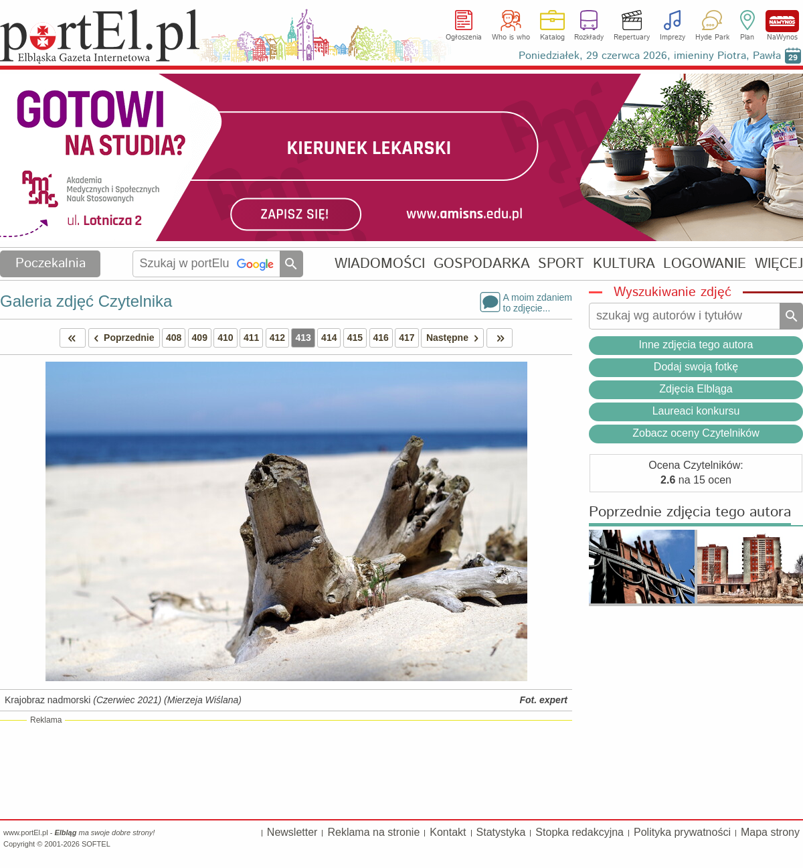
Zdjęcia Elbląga (695, 388)
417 (406, 337)
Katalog (552, 37)
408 (173, 337)
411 (251, 337)
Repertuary (632, 37)
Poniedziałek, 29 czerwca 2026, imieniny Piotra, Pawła (650, 56)
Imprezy (672, 37)
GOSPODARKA (482, 263)
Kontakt (448, 832)
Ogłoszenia (464, 37)
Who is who (511, 37)
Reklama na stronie (373, 832)
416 (381, 337)
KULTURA (624, 263)
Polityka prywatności (682, 832)
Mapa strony (770, 832)
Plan (747, 37)
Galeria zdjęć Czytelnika (86, 301)
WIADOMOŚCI (380, 263)
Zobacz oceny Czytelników (695, 433)
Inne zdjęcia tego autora (696, 344)
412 (277, 337)
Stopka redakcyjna (579, 832)
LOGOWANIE (704, 263)
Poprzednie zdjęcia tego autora (690, 512)
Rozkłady (589, 37)
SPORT (561, 263)
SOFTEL (96, 844)
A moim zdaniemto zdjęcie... (537, 302)
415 (355, 337)
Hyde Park (712, 37)
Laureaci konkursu (696, 411)
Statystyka (501, 832)
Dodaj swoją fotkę (696, 366)
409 (199, 337)
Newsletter (292, 832)
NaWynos (782, 21)
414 (329, 337)
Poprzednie (122, 338)
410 (225, 337)
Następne (454, 338)
